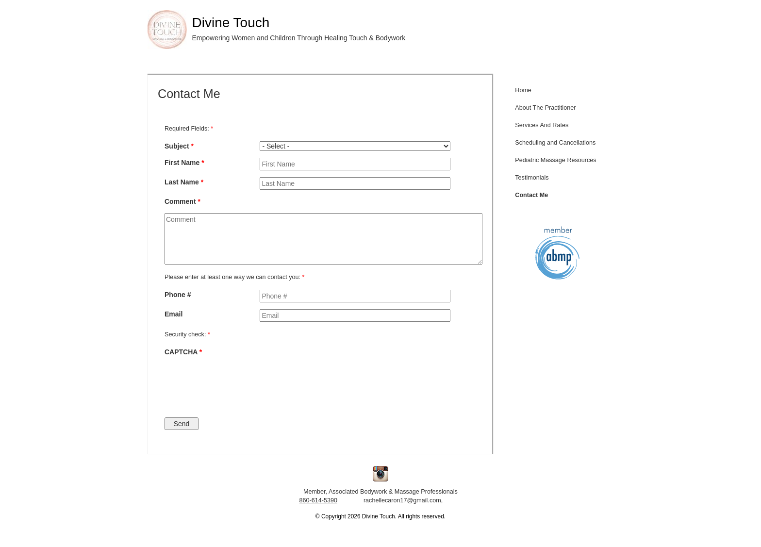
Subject (179, 146)
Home (523, 90)
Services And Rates (541, 125)
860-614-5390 (318, 500)
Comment (182, 201)
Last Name (184, 182)
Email (173, 314)
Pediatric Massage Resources (555, 160)
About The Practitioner (545, 107)
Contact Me (531, 195)
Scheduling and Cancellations (555, 142)
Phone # (178, 294)
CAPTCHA (183, 352)
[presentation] (299, 382)
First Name (184, 162)
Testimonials (531, 177)
